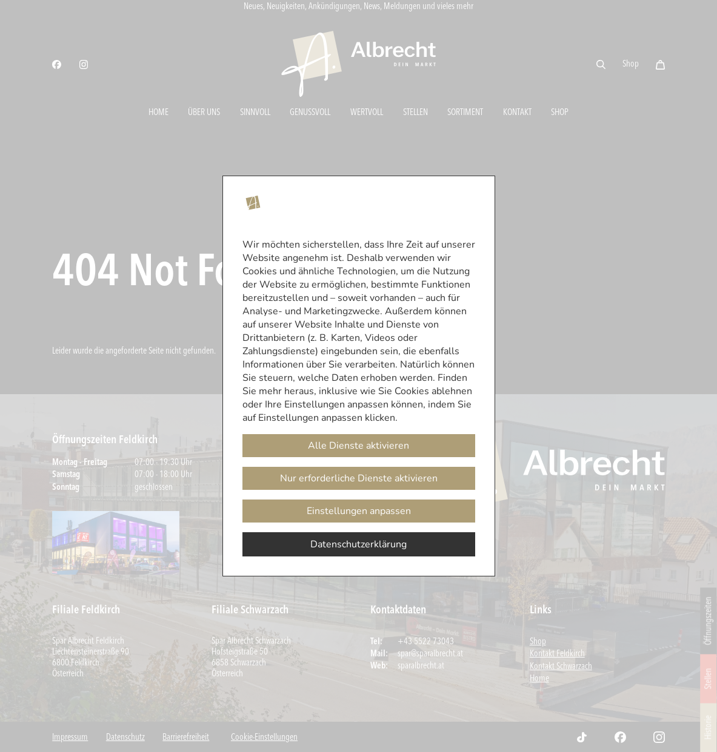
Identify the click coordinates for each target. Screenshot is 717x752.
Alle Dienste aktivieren (358, 445)
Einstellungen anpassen (359, 511)
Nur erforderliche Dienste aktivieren (359, 478)
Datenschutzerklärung (358, 544)
